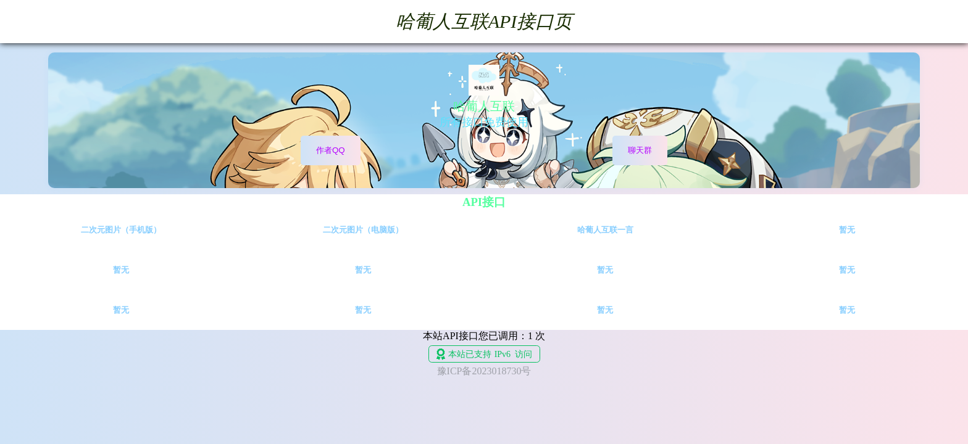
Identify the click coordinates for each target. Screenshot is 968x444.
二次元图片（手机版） (121, 229)
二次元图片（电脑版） (363, 229)
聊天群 (640, 150)
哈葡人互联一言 (605, 229)
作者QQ (330, 150)
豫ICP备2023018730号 (484, 371)
